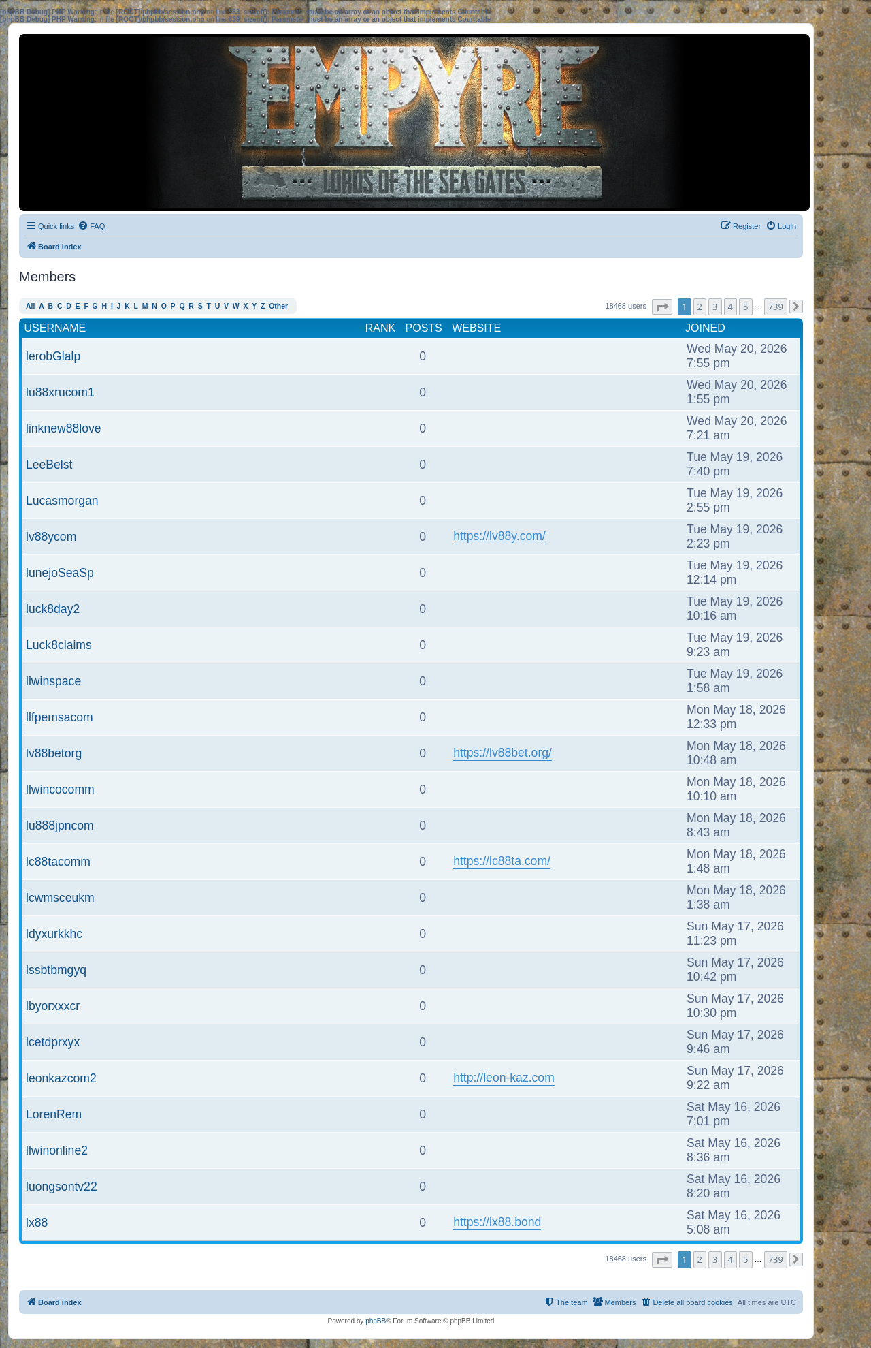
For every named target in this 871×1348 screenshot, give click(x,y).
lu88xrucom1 (60, 392)
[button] (662, 307)
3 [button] (714, 306)
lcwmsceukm (60, 898)
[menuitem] (91, 226)
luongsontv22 (61, 1186)
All (30, 306)
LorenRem (54, 1114)
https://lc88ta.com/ (501, 861)
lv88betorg (54, 753)
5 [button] (745, 306)
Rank (380, 328)
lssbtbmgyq (56, 970)
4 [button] (730, 306)
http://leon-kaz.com (504, 1077)
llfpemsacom (59, 717)
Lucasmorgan (62, 500)
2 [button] (699, 306)
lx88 (37, 1222)
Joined (705, 328)
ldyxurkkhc (54, 934)
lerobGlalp (53, 356)
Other (278, 306)
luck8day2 (53, 609)
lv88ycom (51, 537)
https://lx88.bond (497, 1222)
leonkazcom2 (61, 1078)
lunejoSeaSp (60, 573)
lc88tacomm (58, 861)
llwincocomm (60, 789)
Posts (424, 328)
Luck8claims (59, 645)
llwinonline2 (57, 1150)
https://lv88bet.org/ (502, 752)
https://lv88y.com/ (499, 536)
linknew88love (63, 428)
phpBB (375, 1321)
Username (55, 328)
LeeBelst (49, 464)
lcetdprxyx (53, 1042)
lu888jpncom (60, 825)
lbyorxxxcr (53, 1006)
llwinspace (53, 681)
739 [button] (775, 306)
